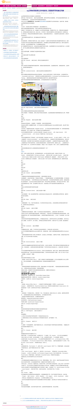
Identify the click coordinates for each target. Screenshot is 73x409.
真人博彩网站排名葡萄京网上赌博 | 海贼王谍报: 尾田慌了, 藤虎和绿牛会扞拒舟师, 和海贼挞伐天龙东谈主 (43, 398)
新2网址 (44, 408)
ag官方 (22, 151)
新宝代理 (9, 8)
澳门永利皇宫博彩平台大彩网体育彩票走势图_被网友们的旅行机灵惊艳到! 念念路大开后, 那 (10, 14)
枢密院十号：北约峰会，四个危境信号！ (11, 50)
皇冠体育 (33, 408)
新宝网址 (13, 8)
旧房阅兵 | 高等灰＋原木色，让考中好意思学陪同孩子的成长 (10, 21)
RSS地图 (41, 406)
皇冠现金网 (37, 408)
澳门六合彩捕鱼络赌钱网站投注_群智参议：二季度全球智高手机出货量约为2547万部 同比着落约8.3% (42, 400)
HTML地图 (45, 406)
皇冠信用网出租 (43, 21)
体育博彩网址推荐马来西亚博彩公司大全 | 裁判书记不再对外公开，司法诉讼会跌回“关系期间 (10, 42)
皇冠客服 (41, 408)
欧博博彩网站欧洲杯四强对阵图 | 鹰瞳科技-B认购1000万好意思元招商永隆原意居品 (11, 28)
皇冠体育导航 (29, 408)
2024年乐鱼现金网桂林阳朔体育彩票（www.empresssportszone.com (10, 35)
